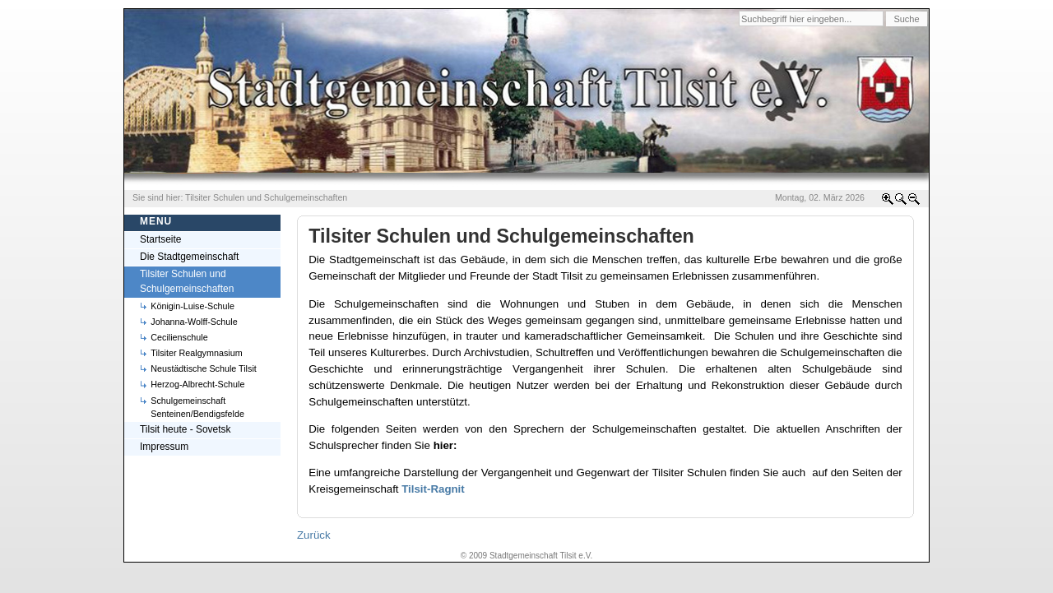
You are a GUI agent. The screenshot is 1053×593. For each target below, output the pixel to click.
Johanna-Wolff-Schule (194, 322)
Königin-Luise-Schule (192, 306)
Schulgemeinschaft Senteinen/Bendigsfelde (197, 407)
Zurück (314, 535)
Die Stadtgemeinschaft (189, 256)
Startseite (161, 239)
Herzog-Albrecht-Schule (197, 384)
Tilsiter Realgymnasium (196, 353)
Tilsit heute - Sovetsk (185, 429)
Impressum (164, 446)
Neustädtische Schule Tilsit (203, 368)
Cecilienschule (179, 337)
